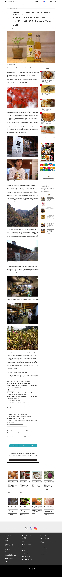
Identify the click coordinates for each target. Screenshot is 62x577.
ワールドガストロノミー (25, 538)
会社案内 (41, 541)
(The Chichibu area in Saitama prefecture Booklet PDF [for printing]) (16, 402)
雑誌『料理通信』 (42, 542)
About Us (36, 1)
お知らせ (41, 543)
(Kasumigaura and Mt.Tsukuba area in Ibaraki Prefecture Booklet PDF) (16, 434)
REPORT (23, 547)
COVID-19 (23, 541)
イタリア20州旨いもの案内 (9, 554)
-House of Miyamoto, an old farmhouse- (17, 394)
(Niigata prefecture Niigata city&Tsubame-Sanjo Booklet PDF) (15, 424)
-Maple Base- (10, 390)
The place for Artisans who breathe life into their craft (20, 416)
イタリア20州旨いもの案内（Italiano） (10, 555)
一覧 (23, 445)
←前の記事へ (14, 445)
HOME (8, 3)
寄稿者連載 (6, 540)
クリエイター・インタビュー (9, 541)
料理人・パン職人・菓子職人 (9, 545)
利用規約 (41, 549)
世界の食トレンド (7, 551)
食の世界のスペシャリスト (9, 544)
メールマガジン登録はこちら (23, 459)
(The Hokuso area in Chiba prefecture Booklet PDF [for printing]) (15, 411)
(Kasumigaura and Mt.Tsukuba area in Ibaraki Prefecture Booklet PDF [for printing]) (18, 436)
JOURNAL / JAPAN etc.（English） (14, 8)
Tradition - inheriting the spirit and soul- (17, 407)
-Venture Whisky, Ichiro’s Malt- (14, 387)
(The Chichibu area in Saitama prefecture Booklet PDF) (14, 400)
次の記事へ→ (32, 445)
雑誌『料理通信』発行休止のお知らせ (46, 191)
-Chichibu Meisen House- (13, 398)
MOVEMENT (24, 537)
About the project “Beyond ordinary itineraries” (19, 67)
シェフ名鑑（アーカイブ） (9, 543)
